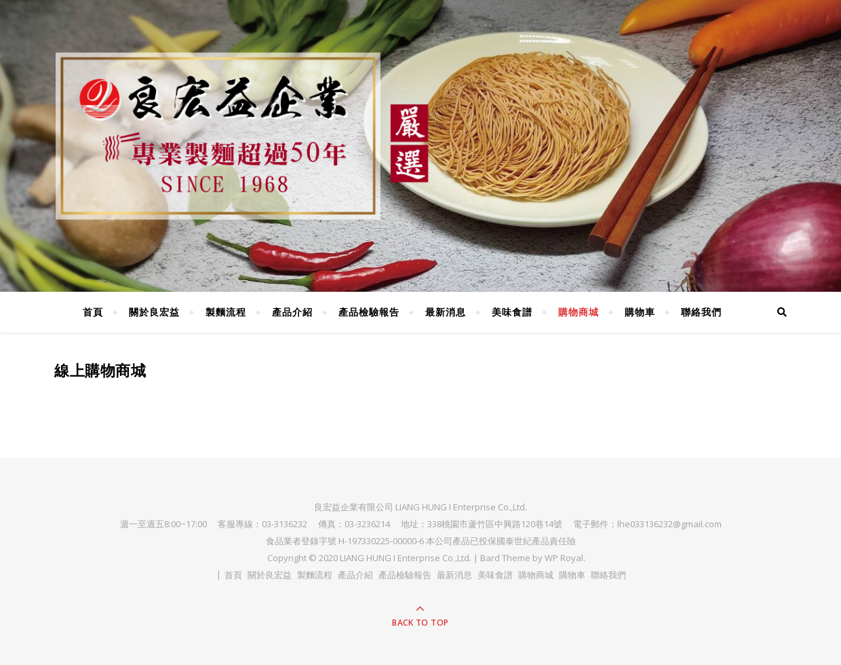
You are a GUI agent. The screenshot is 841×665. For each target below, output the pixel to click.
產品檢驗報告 (368, 311)
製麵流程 (226, 311)
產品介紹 (292, 311)
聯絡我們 (701, 311)
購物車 (640, 311)
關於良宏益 (154, 311)
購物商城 (578, 311)
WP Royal (564, 558)
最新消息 (445, 311)
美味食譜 (512, 311)
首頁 (93, 311)
